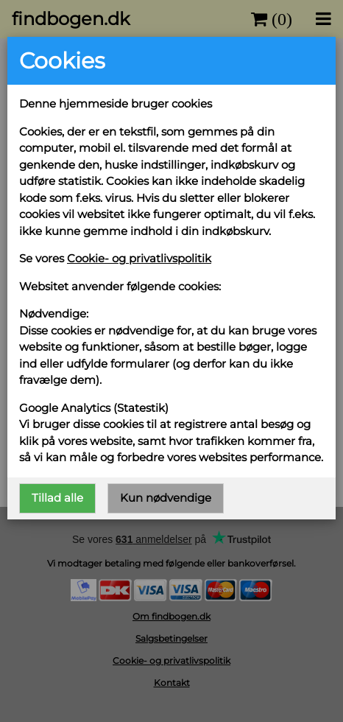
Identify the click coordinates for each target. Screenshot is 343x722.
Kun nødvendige (165, 498)
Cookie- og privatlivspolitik (139, 258)
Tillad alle (57, 498)
